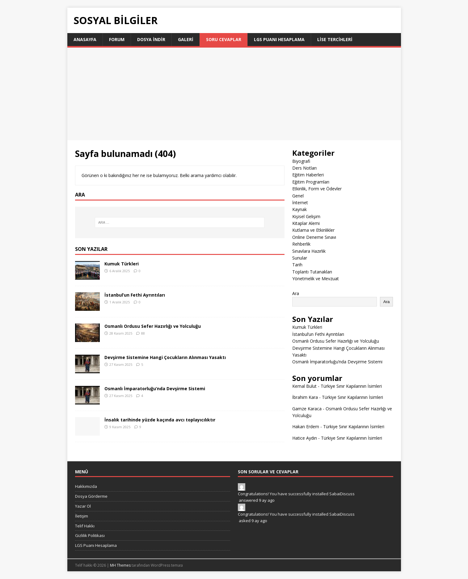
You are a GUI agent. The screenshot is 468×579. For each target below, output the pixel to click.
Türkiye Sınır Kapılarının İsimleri (351, 386)
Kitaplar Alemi (306, 223)
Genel (298, 196)
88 (143, 333)
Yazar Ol (83, 506)
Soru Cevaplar (223, 39)
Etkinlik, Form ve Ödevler (317, 189)
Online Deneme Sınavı (314, 237)
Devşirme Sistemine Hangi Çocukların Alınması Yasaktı (165, 357)
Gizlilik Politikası (90, 535)
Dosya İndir (151, 39)
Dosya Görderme (91, 496)
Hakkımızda (86, 486)
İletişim (81, 516)
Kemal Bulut (304, 386)
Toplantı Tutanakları (312, 272)
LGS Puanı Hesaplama (279, 39)
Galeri (185, 39)
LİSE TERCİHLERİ (334, 39)
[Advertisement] (234, 94)
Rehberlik (301, 244)
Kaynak (299, 209)
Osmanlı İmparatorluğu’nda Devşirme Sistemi (154, 388)
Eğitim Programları (310, 182)
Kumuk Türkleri (121, 264)
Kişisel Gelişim (306, 216)
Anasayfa (85, 39)
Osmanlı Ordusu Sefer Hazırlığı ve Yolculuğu (152, 326)
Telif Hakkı (85, 526)
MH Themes (120, 565)
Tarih (297, 265)
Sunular (299, 258)
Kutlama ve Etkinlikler (313, 230)
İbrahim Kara (305, 397)
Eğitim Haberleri (308, 175)
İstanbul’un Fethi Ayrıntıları (134, 295)
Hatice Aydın (304, 438)
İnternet (300, 202)
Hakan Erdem (305, 426)
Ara (295, 293)
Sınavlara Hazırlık (309, 251)
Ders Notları (304, 168)
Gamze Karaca (307, 409)
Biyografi (301, 161)
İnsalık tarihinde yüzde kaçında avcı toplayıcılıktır (159, 420)
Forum (116, 39)
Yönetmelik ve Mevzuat (315, 278)
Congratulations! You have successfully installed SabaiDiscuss (296, 494)
